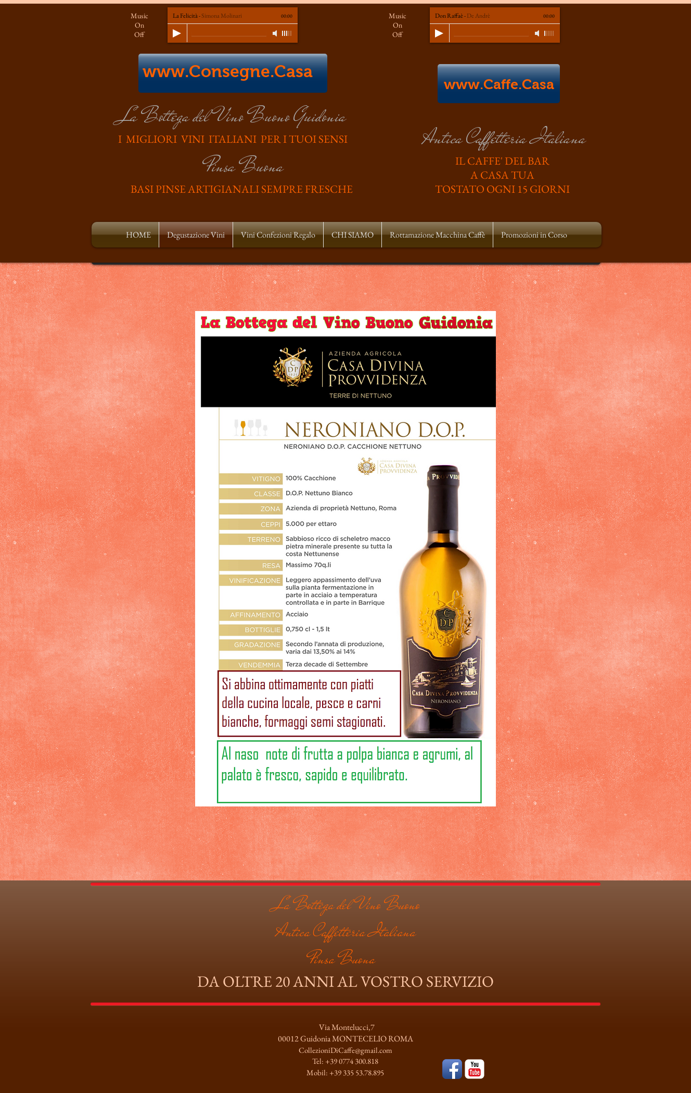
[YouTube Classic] (474, 1069)
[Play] (177, 33)
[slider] (287, 33)
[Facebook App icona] (452, 1069)
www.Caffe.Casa (499, 84)
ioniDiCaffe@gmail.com (355, 1050)
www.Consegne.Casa (228, 71)
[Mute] (276, 33)
